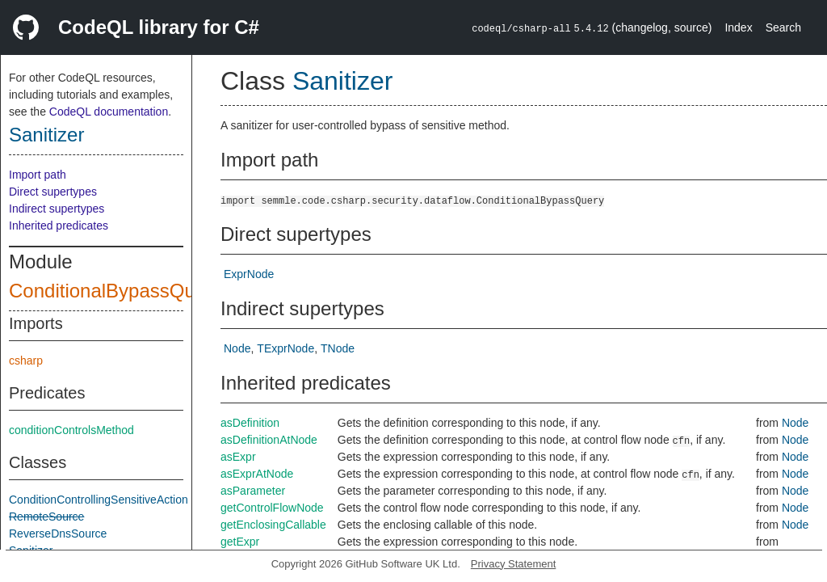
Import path (37, 174)
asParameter (252, 490)
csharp (26, 360)
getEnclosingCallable (273, 524)
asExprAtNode (256, 473)
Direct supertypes (53, 191)
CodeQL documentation (108, 111)
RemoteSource (46, 516)
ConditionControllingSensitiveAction (98, 499)
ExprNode (249, 274)
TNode (338, 348)
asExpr (238, 456)
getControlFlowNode (272, 507)
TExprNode (285, 348)
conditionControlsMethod (71, 430)
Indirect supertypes (56, 208)
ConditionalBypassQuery (115, 291)
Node (237, 348)
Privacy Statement (513, 564)
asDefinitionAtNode (268, 439)
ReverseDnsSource (58, 533)
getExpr (239, 541)
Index (738, 27)
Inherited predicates (58, 225)
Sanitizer (46, 135)
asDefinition (249, 422)
